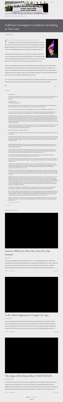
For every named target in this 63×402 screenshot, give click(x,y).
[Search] (52, 2)
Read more (55, 331)
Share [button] (55, 85)
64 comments (12, 331)
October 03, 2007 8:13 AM (13, 202)
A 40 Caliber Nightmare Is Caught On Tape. (27, 315)
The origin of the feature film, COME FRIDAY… (29, 375)
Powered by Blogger (31, 397)
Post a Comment (8, 205)
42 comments (12, 392)
